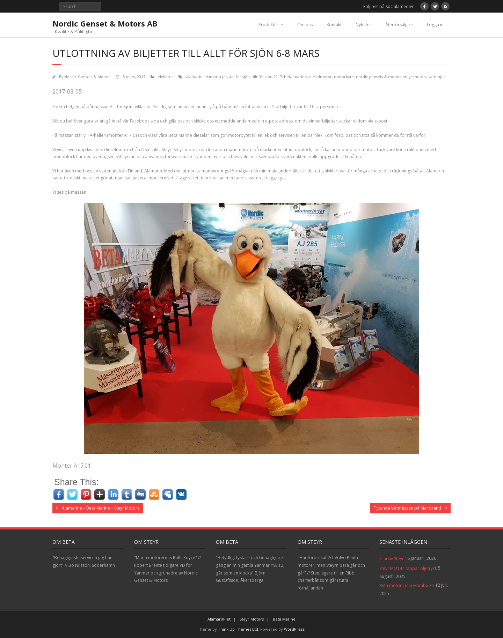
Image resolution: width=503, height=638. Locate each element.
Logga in (435, 25)
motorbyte (344, 76)
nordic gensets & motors (378, 76)
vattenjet (437, 76)
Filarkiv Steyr (391, 559)
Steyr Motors (252, 619)
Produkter (268, 25)
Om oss (305, 25)
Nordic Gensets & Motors (87, 76)
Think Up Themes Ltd (238, 629)
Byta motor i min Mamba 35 (406, 585)
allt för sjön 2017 (267, 76)
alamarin (194, 76)
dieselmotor (320, 76)
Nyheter (363, 25)
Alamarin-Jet (219, 619)
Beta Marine (284, 619)
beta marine (295, 76)
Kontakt (334, 25)
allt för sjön (239, 76)
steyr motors (415, 76)
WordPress (294, 629)
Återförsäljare (399, 25)
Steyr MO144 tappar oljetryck (408, 568)
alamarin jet (216, 76)
